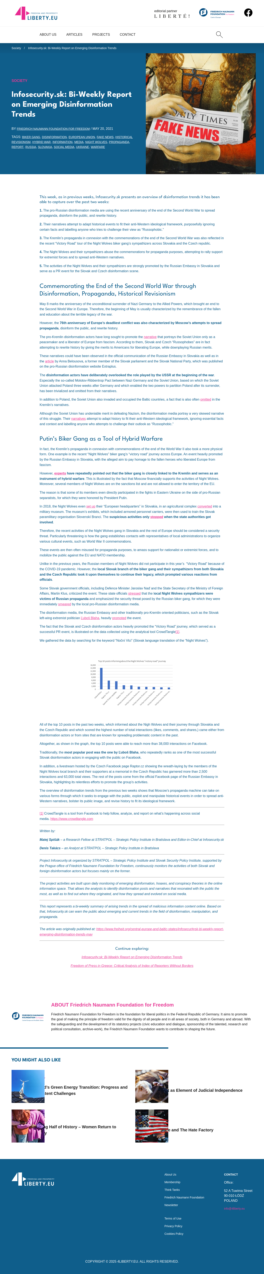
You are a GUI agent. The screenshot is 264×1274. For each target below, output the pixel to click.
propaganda (38, 149)
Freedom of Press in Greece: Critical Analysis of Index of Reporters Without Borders (132, 973)
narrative (150, 344)
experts (60, 480)
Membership (168, 1177)
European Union (90, 139)
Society (17, 49)
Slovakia (89, 149)
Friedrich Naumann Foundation (181, 1194)
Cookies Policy (169, 1233)
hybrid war (66, 144)
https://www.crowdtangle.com (71, 826)
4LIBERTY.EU (127, 1261)
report (59, 149)
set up (90, 513)
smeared (64, 611)
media (108, 144)
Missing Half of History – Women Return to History (83, 1124)
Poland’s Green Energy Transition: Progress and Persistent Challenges (86, 1084)
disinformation (59, 139)
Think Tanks (167, 1185)
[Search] (219, 34)
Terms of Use (168, 1217)
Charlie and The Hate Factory (203, 1124)
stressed (134, 600)
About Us (48, 34)
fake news (116, 139)
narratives (78, 426)
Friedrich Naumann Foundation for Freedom (58, 131)
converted (204, 513)
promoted (119, 625)
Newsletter (166, 1202)
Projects (101, 34)
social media (111, 149)
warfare (36, 154)
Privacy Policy (169, 1225)
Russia (73, 149)
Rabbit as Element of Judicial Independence (203, 1084)
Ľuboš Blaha (90, 625)
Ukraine (19, 154)
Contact (128, 34)
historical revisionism (33, 144)
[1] (177, 639)
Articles (74, 34)
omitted (205, 406)
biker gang (32, 139)
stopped (156, 524)
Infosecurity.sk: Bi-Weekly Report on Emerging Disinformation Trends (80, 49)
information (89, 144)
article (49, 368)
